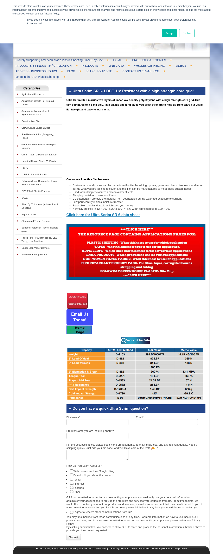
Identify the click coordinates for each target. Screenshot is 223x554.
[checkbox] (136, 467)
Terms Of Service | (69, 535)
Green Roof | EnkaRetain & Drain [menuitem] (39, 154)
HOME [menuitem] (117, 60)
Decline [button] (187, 33)
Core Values (100, 535)
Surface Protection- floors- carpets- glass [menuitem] (40, 229)
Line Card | (173, 535)
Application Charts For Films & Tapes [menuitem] (37, 102)
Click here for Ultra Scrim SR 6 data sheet (103, 201)
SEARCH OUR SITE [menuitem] (99, 71)
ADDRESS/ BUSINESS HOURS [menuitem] (36, 71)
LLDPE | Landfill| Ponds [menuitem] (34, 174)
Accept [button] (169, 33)
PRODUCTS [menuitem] (90, 65)
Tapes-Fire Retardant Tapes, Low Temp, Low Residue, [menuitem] (39, 239)
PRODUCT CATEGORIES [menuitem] (149, 60)
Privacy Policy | (51, 535)
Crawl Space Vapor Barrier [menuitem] (35, 127)
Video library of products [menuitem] (34, 254)
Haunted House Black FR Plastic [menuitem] (38, 161)
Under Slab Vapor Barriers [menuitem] (35, 247)
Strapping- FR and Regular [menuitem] (35, 221)
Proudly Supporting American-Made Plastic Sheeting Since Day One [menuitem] (59, 60)
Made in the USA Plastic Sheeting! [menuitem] (37, 76)
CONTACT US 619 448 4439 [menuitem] (140, 71)
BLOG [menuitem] (71, 71)
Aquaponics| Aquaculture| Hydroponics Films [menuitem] (35, 113)
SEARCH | (156, 535)
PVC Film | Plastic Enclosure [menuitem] (36, 191)
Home (39, 535)
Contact (183, 535)
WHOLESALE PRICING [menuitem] (149, 65)
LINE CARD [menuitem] (116, 65)
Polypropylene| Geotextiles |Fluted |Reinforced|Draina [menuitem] (39, 183)
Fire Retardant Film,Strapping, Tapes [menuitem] (37, 136)
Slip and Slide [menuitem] (28, 214)
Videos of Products (140, 535)
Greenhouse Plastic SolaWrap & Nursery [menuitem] (38, 146)
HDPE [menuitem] (24, 167)
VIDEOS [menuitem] (180, 65)
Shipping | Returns (119, 535)
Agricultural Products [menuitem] (32, 94)
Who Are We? (85, 535)
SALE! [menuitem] (24, 197)
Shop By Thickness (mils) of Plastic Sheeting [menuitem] (40, 206)
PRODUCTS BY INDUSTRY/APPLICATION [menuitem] (43, 65)
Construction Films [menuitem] (31, 121)
